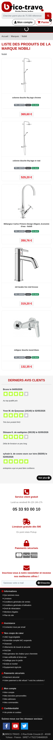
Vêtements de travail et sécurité (16, 647)
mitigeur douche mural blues (26, 350)
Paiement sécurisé (11, 677)
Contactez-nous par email (14, 627)
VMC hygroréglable (11, 637)
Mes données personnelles (14, 696)
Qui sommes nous (11, 595)
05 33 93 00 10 (26, 509)
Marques (15, 36)
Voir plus (44, 478)
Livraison (7, 598)
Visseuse (7, 644)
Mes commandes (10, 702)
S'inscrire (44, 583)
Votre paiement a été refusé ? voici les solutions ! (24, 680)
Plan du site (8, 615)
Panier (44, 21)
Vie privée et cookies (12, 712)
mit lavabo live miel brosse (26, 287)
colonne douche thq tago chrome (26, 98)
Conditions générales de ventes (16, 602)
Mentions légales (10, 612)
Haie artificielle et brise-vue (15, 657)
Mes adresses (9, 699)
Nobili (24, 36)
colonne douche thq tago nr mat (26, 161)
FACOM (7, 650)
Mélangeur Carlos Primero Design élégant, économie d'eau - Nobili (26, 225)
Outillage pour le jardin (13, 660)
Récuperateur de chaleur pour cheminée (20, 654)
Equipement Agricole (12, 667)
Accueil (5, 36)
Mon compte (23, 22)
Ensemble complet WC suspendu (17, 640)
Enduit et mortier (10, 664)
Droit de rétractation (11, 608)
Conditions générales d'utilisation (17, 605)
